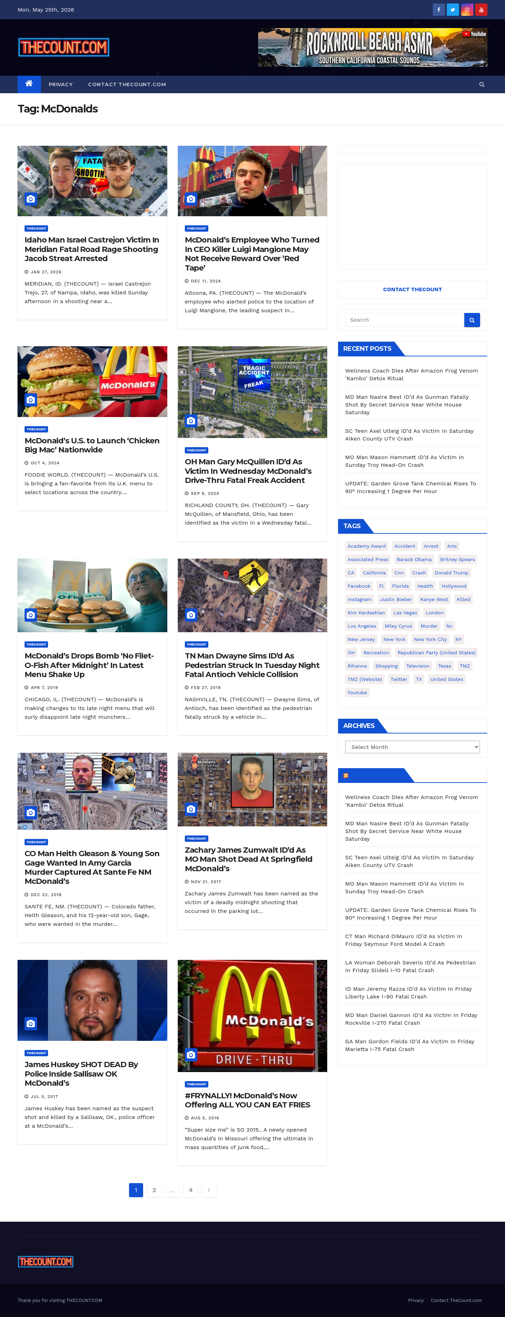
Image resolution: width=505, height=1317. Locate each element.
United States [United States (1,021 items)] (446, 679)
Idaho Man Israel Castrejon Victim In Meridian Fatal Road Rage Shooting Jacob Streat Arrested (92, 249)
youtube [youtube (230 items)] (357, 692)
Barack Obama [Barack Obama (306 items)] (414, 559)
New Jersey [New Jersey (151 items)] (361, 639)
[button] (482, 84)
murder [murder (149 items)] (429, 626)
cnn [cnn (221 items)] (399, 572)
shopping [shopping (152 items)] (387, 666)
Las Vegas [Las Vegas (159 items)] (405, 612)
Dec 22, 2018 (46, 894)
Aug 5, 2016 (205, 1117)
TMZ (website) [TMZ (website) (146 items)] (365, 679)
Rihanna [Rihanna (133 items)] (357, 666)
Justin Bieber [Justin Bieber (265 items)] (396, 599)
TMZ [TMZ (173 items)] (465, 666)
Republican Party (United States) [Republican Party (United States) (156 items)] (437, 652)
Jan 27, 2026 (46, 271)
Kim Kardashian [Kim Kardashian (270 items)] (366, 612)
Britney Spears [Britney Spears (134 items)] (457, 559)
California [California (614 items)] (374, 572)
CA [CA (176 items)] (351, 572)
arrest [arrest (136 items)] (431, 546)
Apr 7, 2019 (44, 687)
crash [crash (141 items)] (419, 572)
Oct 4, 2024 (45, 462)
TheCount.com (375, 775)
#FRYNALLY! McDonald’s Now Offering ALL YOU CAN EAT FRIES (247, 1100)
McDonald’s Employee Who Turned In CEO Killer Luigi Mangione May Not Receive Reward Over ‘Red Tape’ (252, 253)
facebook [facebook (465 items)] (359, 586)
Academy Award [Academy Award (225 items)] (367, 546)
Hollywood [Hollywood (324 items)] (454, 586)
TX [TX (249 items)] (419, 679)
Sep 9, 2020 (205, 493)
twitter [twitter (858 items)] (399, 679)
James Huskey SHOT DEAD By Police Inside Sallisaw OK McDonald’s (81, 1074)
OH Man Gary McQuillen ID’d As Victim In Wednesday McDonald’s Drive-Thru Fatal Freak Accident (248, 471)
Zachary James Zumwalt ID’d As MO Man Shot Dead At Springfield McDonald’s (248, 859)
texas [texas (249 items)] (444, 666)
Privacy (61, 84)
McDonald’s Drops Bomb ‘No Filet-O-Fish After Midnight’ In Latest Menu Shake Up (89, 665)
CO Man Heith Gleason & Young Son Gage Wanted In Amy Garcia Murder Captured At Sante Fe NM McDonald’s (92, 867)
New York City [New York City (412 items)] (430, 639)
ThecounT (36, 228)
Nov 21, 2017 (206, 881)
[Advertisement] (412, 217)
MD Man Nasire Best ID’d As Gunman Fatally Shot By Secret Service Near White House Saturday (407, 405)
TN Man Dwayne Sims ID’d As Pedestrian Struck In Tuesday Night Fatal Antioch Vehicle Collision (252, 665)
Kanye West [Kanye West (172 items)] (434, 599)
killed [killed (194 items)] (463, 599)
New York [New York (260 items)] (394, 639)
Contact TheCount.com (127, 84)
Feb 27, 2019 (206, 687)
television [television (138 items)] (418, 666)
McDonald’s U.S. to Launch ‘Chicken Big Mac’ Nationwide (92, 445)
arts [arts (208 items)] (452, 546)
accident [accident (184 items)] (404, 546)
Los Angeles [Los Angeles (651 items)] (362, 626)
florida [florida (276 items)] (400, 586)
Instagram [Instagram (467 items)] (359, 599)
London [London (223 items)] (435, 612)
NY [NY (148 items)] (459, 639)
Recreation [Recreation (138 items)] (376, 652)
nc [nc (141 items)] (449, 626)
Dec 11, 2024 (206, 281)
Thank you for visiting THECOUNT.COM (60, 1300)
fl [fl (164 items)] (381, 586)
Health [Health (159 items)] (425, 586)
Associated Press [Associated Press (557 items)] (368, 559)
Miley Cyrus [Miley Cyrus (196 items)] (398, 626)
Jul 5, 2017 (44, 1096)
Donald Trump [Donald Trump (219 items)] (452, 572)
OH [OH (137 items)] (351, 652)
